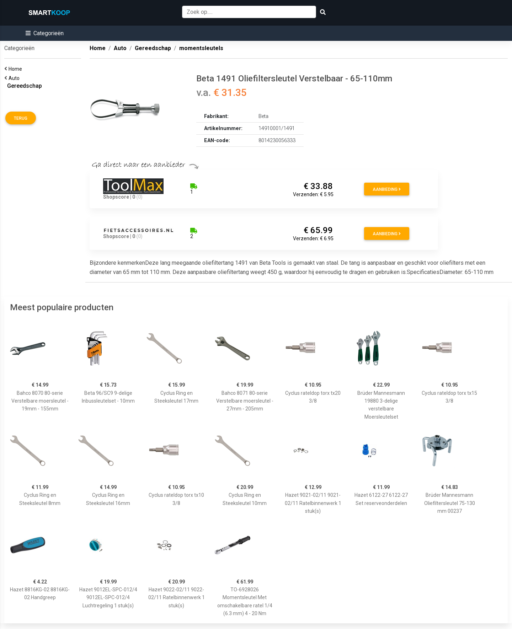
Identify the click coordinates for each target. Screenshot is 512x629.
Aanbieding (387, 189)
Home (16, 69)
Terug (20, 118)
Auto (15, 78)
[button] (45, 33)
